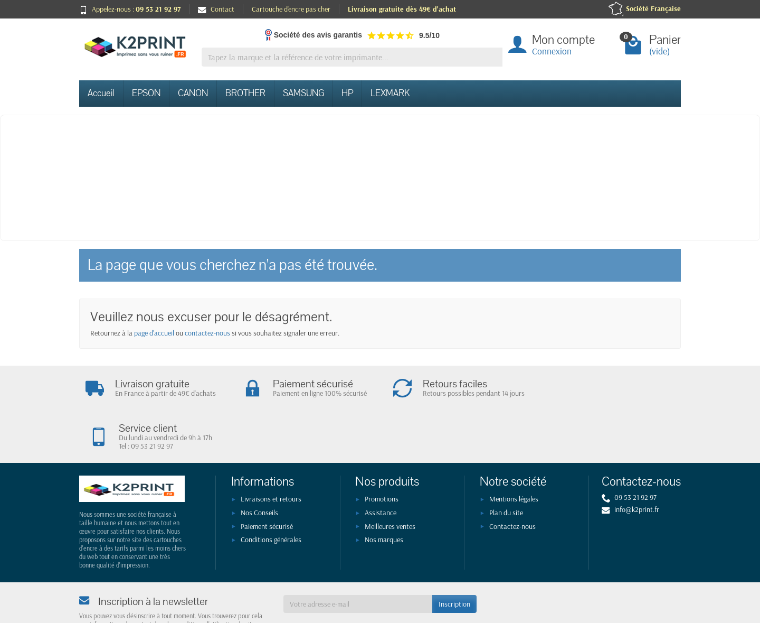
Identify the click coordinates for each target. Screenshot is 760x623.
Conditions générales (271, 495)
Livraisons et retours (271, 454)
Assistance (380, 468)
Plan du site (506, 468)
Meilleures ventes (390, 482)
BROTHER (245, 93)
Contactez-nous (512, 482)
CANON (193, 93)
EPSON (146, 93)
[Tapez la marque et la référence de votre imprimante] (352, 57)
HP (347, 93)
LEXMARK (390, 93)
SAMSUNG (303, 93)
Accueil (101, 93)
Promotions (381, 454)
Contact (216, 9)
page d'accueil (154, 333)
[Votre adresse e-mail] (358, 559)
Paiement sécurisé (267, 482)
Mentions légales (513, 454)
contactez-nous (207, 333)
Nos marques (384, 495)
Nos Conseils (259, 468)
